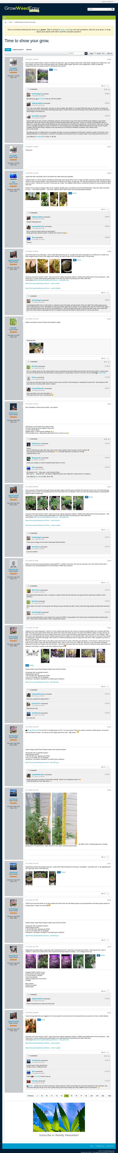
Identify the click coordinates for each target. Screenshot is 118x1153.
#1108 (109, 900)
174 (97, 1096)
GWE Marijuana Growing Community (25, 22)
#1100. (107, 366)
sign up (64, 30)
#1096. (107, 93)
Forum (10, 22)
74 (66, 1096)
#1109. (107, 998)
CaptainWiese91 (38, 226)
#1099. (107, 300)
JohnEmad (36, 713)
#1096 (109, 59)
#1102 (109, 487)
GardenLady (13, 570)
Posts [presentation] (8, 49)
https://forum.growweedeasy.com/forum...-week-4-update (42, 288)
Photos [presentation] (28, 49)
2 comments (33, 533)
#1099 (109, 251)
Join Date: (10, 76)
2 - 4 (105, 89)
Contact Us (100, 1146)
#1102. (107, 537)
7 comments (33, 361)
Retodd (13, 328)
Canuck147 (36, 703)
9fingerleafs (36, 458)
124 (91, 1096)
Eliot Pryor (36, 590)
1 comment (33, 296)
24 (42, 1096)
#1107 (109, 863)
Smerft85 (13, 68)
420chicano (13, 413)
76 (76, 1096)
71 (51, 1096)
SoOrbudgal (36, 94)
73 (61, 1096)
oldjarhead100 (37, 103)
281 (103, 1096)
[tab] (8, 49)
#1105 (109, 727)
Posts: (12, 77)
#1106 (109, 790)
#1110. (107, 1060)
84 (86, 1096)
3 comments (33, 212)
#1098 (109, 173)
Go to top (109, 1146)
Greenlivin (36, 547)
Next (109, 1096)
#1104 (109, 628)
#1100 (109, 319)
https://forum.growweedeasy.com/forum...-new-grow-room (51, 280)
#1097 (109, 147)
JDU (13, 182)
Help (91, 1146)
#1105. (107, 774)
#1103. (107, 590)
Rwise (34, 377)
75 (71, 1096)
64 (47, 1096)
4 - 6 (105, 1056)
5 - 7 (105, 362)
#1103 (109, 561)
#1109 (109, 947)
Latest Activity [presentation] (18, 49)
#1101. (107, 443)
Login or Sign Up (108, 1)
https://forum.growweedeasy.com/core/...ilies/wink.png (42, 682)
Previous (31, 1096)
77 (81, 1096)
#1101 (109, 404)
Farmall (36, 1076)
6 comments (33, 1055)
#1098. (107, 217)
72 (56, 1096)
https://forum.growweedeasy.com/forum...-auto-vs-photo (42, 283)
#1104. (107, 694)
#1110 (109, 1012)
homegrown (13, 956)
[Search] (98, 9)
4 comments (33, 89)
